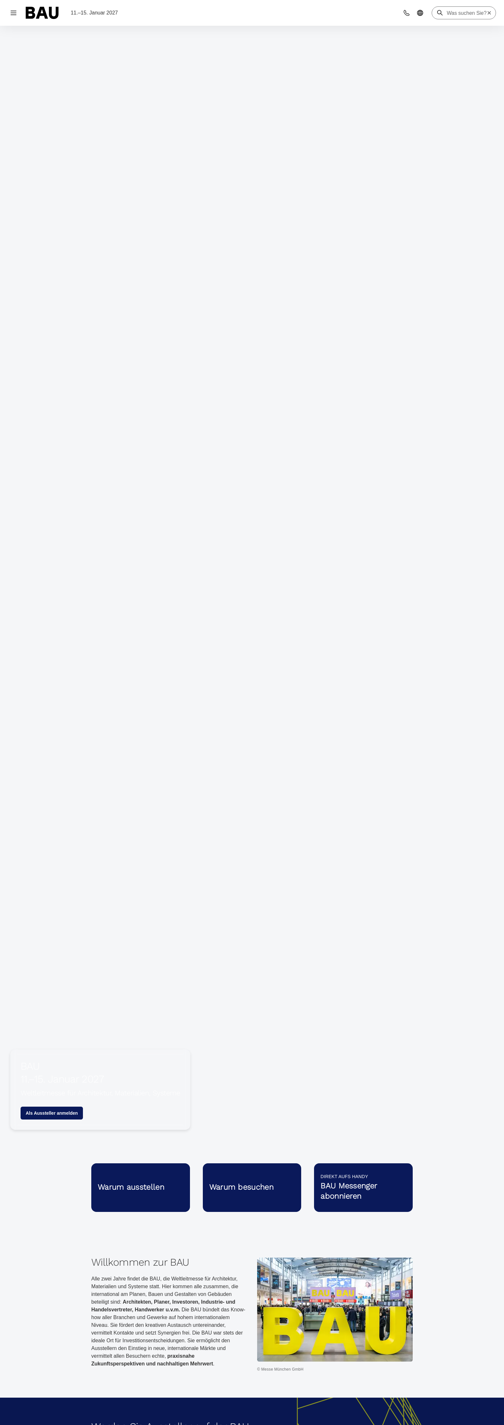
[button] (406, 13)
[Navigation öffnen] (13, 13)
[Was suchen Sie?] (467, 13)
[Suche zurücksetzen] (489, 13)
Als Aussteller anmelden (52, 1113)
